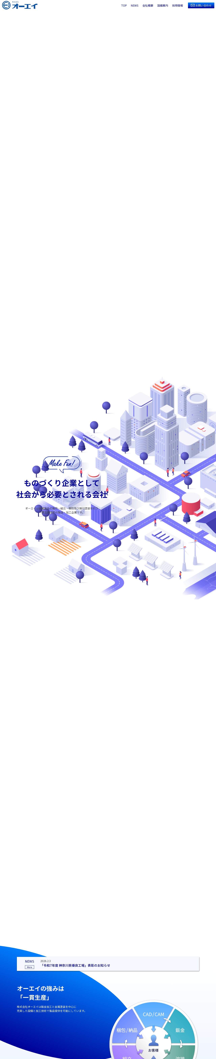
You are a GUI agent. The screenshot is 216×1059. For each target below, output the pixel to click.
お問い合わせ (203, 5)
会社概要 (147, 5)
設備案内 (162, 5)
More (29, 967)
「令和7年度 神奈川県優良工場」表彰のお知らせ (75, 965)
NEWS (134, 5)
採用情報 (177, 5)
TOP (124, 5)
